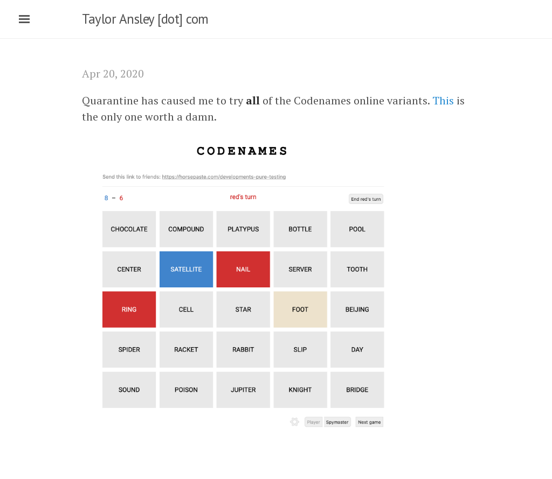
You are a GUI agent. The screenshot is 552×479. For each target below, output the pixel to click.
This (443, 100)
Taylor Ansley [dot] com (145, 18)
